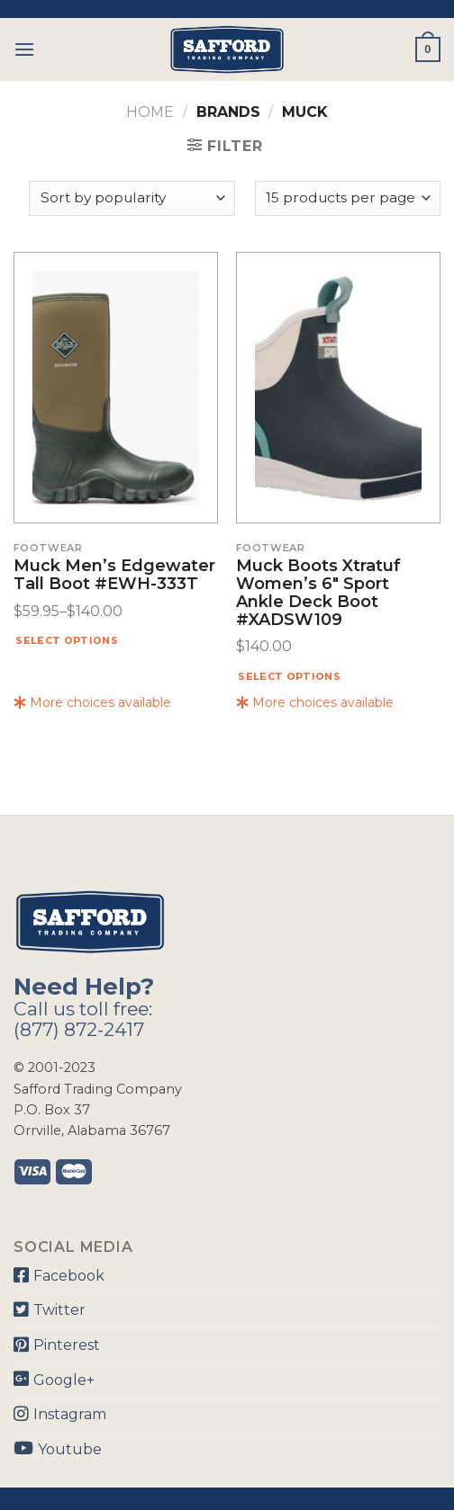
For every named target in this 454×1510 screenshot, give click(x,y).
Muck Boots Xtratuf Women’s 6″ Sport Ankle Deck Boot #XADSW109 (318, 593)
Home (150, 112)
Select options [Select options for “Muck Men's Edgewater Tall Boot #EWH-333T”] (66, 640)
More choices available (92, 702)
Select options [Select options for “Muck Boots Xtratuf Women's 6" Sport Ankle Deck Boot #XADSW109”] (289, 676)
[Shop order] (131, 198)
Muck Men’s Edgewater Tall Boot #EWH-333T (114, 576)
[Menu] (24, 49)
